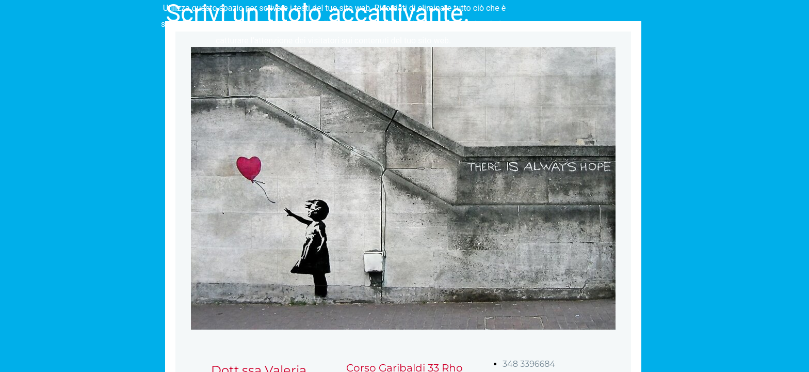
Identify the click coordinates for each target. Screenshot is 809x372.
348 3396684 (529, 364)
